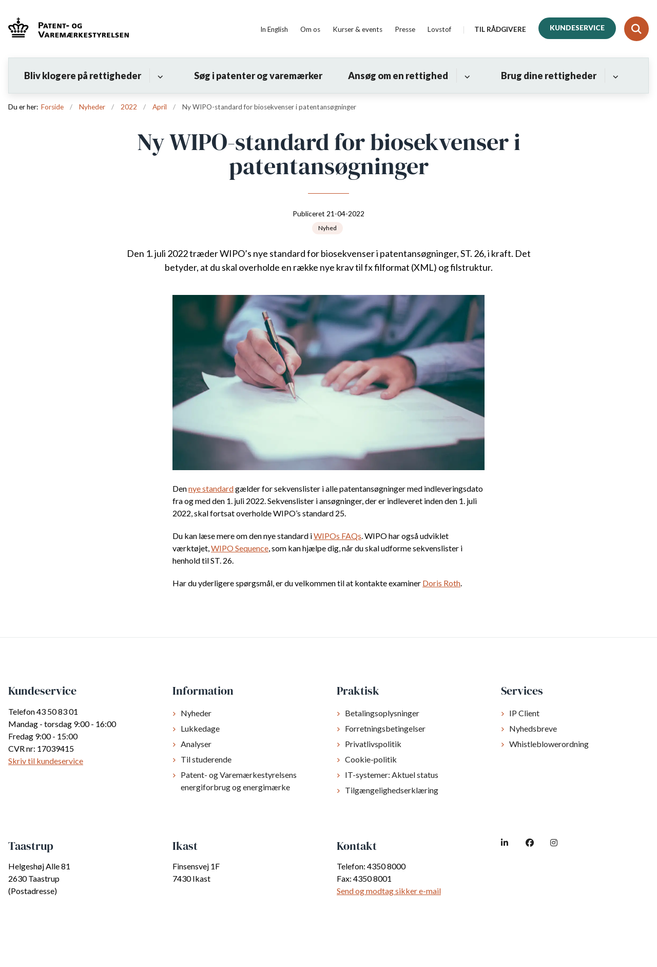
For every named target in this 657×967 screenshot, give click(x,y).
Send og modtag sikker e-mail (389, 891)
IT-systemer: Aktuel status (391, 774)
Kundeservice (577, 28)
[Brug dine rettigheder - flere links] (614, 75)
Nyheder (196, 713)
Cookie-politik (371, 759)
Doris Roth (441, 583)
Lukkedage (200, 728)
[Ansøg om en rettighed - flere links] (465, 75)
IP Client (524, 713)
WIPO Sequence (239, 548)
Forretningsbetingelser (385, 728)
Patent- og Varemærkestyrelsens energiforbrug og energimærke (239, 781)
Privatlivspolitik (373, 744)
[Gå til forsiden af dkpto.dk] (64, 29)
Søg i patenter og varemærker (258, 75)
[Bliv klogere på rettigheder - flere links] (158, 75)
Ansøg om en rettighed (398, 75)
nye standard (211, 488)
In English (274, 29)
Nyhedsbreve (533, 728)
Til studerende (206, 759)
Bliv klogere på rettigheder (82, 75)
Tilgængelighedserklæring (391, 790)
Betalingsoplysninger (382, 713)
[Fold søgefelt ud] (636, 28)
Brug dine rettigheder (548, 75)
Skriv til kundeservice (45, 761)
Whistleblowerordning (549, 744)
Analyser (196, 744)
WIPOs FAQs (337, 536)
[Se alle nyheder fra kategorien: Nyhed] (327, 228)
